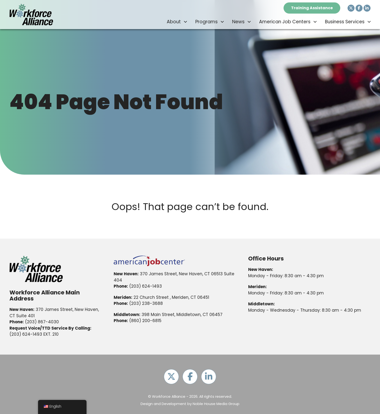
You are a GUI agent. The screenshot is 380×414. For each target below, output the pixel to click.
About (174, 21)
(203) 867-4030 (42, 322)
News (238, 21)
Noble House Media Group (216, 403)
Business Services (344, 21)
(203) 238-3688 (146, 303)
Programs (206, 21)
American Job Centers (284, 21)
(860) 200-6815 (145, 321)
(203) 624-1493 (25, 334)
